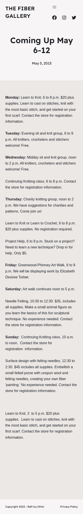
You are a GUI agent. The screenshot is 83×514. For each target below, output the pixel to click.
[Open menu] (54, 7)
